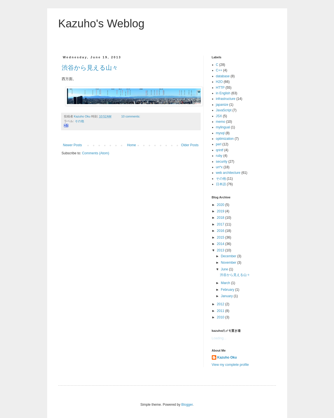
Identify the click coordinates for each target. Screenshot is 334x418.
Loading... (219, 338)
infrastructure (226, 99)
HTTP (220, 88)
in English (223, 93)
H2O (219, 82)
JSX (219, 116)
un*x (219, 167)
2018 (221, 218)
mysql (220, 133)
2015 (221, 237)
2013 (221, 250)
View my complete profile (230, 365)
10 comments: (131, 116)
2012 (221, 304)
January (227, 296)
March (226, 283)
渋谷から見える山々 (90, 67)
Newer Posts (72, 145)
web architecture (228, 173)
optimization (225, 139)
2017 (221, 224)
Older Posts (190, 145)
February (228, 290)
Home (131, 145)
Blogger (187, 405)
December (229, 256)
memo (220, 122)
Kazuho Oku (227, 357)
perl (219, 144)
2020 (221, 205)
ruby (219, 156)
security (221, 162)
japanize (222, 105)
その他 (79, 121)
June (225, 269)
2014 (221, 244)
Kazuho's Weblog (101, 23)
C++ (219, 70)
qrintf (220, 150)
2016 (221, 231)
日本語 (221, 184)
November (229, 263)
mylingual (223, 127)
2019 (221, 211)
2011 (221, 311)
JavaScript (224, 110)
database (223, 76)
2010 (221, 317)
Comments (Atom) (95, 153)
